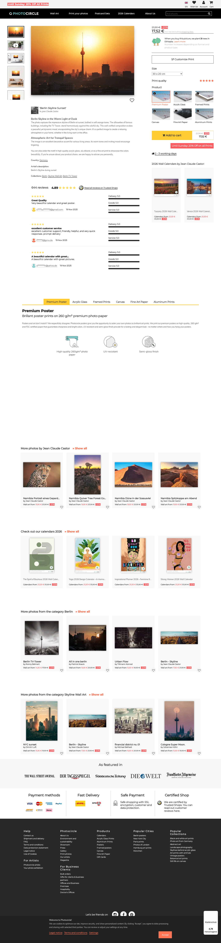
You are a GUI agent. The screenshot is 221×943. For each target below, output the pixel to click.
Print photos (66, 854)
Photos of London (141, 845)
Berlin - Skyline (169, 661)
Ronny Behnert (33, 664)
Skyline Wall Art (55, 176)
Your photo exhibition (33, 868)
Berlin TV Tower (70, 176)
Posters (100, 845)
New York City (139, 838)
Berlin (44, 176)
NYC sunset (29, 744)
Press (62, 848)
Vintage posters (177, 855)
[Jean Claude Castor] (34, 110)
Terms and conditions (33, 845)
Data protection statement (36, 848)
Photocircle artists (32, 865)
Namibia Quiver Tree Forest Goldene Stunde (87, 498)
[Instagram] (116, 914)
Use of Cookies (30, 854)
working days (165, 153)
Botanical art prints (179, 858)
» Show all (80, 448)
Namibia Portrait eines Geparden (41, 498)
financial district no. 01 (127, 744)
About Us (64, 835)
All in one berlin (78, 661)
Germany (44, 160)
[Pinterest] (132, 914)
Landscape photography (181, 847)
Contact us (28, 835)
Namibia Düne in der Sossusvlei (133, 498)
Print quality (159, 80)
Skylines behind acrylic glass (183, 850)
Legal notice (29, 851)
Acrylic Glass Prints (105, 838)
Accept (165, 935)
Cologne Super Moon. (173, 744)
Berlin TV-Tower (32, 661)
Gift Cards (101, 857)
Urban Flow (121, 661)
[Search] (209, 13)
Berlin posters (139, 835)
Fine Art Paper (103, 854)
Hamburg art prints (142, 848)
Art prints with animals (180, 853)
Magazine (64, 860)
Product (157, 87)
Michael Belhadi (124, 747)
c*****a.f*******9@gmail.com (50, 209)
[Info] (154, 93)
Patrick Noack (78, 664)
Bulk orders (65, 874)
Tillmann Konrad (124, 664)
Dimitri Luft (31, 747)
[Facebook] (124, 914)
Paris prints (138, 841)
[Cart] (211, 4)
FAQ (26, 841)
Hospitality (65, 889)
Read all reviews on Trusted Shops (101, 188)
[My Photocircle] (203, 4)
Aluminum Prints (105, 841)
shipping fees (187, 32)
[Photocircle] (24, 13)
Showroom (65, 845)
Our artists (65, 857)
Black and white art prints (182, 838)
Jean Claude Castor (50, 111)
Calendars (101, 835)
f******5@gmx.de (45, 240)
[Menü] (216, 913)
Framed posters (104, 848)
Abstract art (175, 844)
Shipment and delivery (34, 838)
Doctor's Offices (67, 892)
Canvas (100, 851)
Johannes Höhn (170, 747)
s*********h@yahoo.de (47, 265)
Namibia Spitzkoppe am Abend (179, 498)
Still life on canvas (178, 861)
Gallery (63, 851)
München (137, 851)
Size (154, 68)
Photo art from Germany (181, 841)
